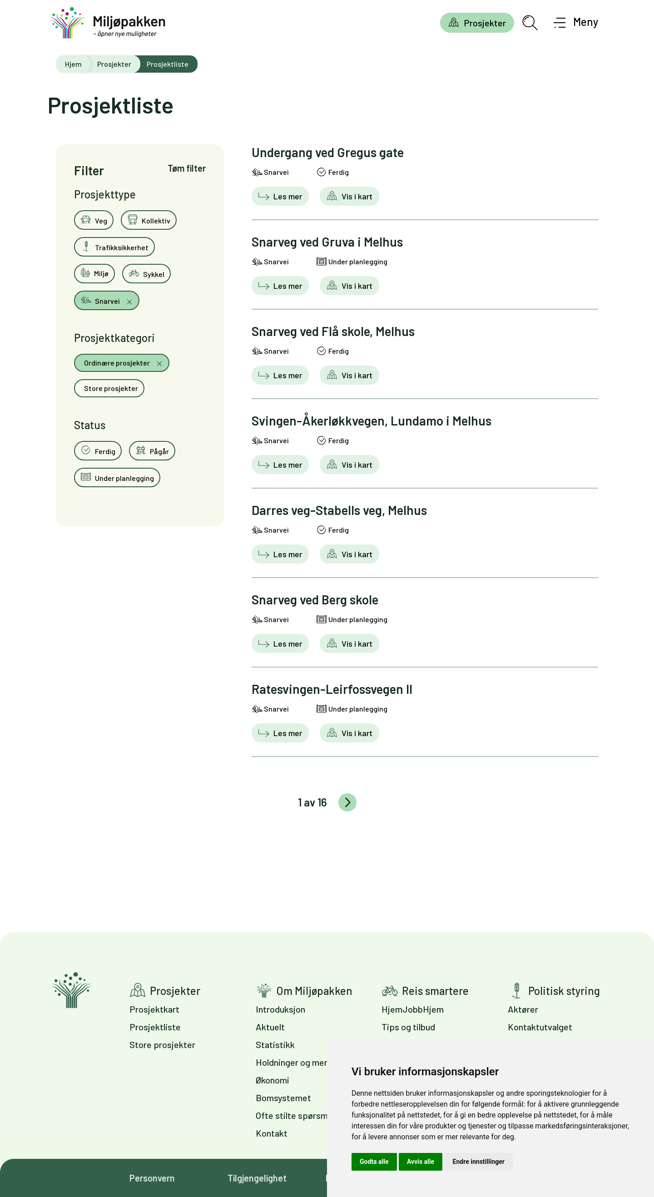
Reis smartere (435, 990)
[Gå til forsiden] (108, 23)
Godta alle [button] (374, 1161)
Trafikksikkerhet (114, 246)
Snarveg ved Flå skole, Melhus (333, 331)
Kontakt (271, 1133)
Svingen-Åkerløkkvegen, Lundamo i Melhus (371, 420)
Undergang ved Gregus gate (328, 152)
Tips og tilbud (408, 1026)
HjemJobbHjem (413, 1009)
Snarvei (100, 299)
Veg (93, 219)
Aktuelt (270, 1026)
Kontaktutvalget (540, 1026)
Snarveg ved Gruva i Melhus (327, 241)
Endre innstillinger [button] (479, 1161)
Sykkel (146, 272)
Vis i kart (356, 196)
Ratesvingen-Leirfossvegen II (332, 689)
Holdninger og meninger (302, 1062)
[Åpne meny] (576, 23)
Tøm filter (187, 168)
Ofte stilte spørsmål (295, 1115)
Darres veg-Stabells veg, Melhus (339, 510)
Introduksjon (280, 1009)
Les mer (287, 196)
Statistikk (275, 1044)
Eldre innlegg (347, 802)
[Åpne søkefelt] (530, 23)
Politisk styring (564, 990)
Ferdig (97, 450)
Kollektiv (148, 219)
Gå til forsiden (71, 990)
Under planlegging (117, 476)
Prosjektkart (154, 1009)
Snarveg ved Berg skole (315, 599)
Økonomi (272, 1079)
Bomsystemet (283, 1097)
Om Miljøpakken (314, 990)
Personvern (152, 1177)
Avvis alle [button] (420, 1161)
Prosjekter (485, 22)
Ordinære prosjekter (117, 362)
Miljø (94, 272)
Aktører (523, 1009)
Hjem (73, 63)
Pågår (152, 450)
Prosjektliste (155, 1026)
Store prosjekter (110, 388)
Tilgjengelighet (257, 1177)
